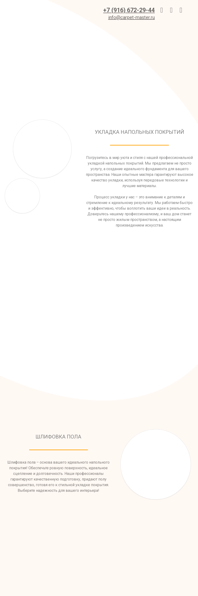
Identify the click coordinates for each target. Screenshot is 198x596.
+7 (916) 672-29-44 (129, 10)
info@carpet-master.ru (131, 17)
